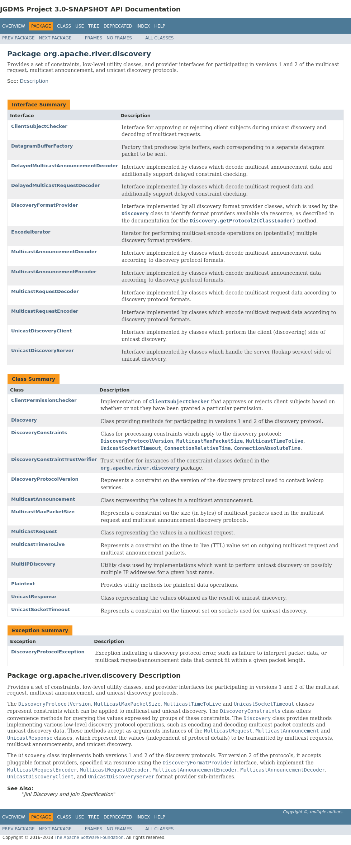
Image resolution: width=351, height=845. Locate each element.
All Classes (159, 37)
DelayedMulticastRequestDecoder (55, 185)
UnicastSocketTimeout (40, 609)
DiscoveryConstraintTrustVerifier (54, 459)
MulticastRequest (34, 531)
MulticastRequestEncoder (44, 311)
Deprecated (118, 26)
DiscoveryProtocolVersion (45, 479)
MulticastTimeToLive (38, 544)
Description (34, 81)
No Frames (119, 37)
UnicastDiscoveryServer (42, 350)
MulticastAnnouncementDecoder (54, 251)
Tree (93, 26)
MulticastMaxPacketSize (43, 511)
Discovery (24, 420)
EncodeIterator (31, 232)
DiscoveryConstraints (39, 432)
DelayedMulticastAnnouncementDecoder (64, 165)
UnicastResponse (33, 596)
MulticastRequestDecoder (45, 291)
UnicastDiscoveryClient (41, 330)
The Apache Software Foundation (89, 837)
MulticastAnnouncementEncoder (53, 271)
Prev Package (18, 37)
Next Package (55, 37)
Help (159, 26)
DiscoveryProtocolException (48, 651)
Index (143, 26)
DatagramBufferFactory (42, 146)
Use (79, 26)
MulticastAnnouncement (43, 499)
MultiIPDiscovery (33, 564)
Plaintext (23, 583)
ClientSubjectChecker (39, 126)
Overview (13, 26)
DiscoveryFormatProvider (44, 205)
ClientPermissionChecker (43, 400)
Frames (94, 37)
